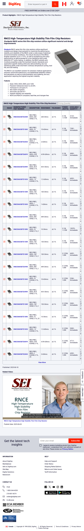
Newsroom (6, 475)
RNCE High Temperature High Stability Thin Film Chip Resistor (25, 421)
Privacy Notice (67, 449)
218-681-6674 (9, 494)
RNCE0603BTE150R (21, 242)
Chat (6, 487)
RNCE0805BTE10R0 (21, 317)
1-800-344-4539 (10, 490)
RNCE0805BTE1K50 (21, 329)
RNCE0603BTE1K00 (21, 204)
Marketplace (7, 464)
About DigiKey (8, 461)
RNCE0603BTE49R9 (21, 167)
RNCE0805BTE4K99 (21, 342)
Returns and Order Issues (53, 469)
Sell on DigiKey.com (9, 467)
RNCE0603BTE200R (21, 117)
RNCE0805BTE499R (21, 267)
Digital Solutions (8, 472)
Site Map (6, 469)
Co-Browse (8, 500)
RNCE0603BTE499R (21, 217)
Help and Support (51, 461)
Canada (9, 526)
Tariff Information (51, 472)
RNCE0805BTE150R (21, 304)
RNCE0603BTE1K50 (21, 179)
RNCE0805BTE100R (21, 254)
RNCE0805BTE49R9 (21, 292)
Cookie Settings (43, 528)
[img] (14, 5)
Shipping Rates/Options (53, 467)
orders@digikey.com (12, 497)
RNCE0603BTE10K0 (21, 129)
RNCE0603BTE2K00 (21, 142)
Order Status (49, 464)
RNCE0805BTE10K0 (21, 279)
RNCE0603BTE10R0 (21, 229)
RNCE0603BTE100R (21, 192)
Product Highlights (9, 15)
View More (42, 362)
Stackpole (7, 49)
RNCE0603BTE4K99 (21, 154)
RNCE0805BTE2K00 (21, 354)
